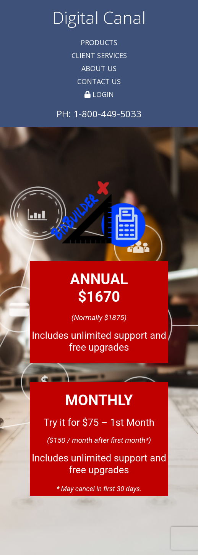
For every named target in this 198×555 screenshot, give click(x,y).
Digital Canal (99, 17)
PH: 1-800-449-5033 (99, 113)
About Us (99, 68)
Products (99, 42)
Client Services (99, 55)
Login (99, 94)
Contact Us (99, 81)
